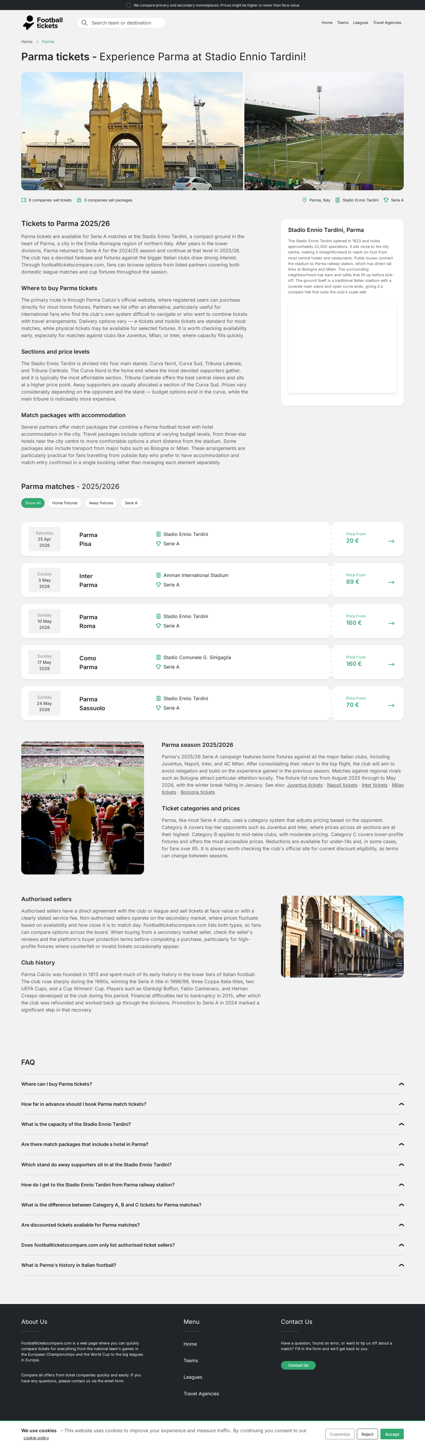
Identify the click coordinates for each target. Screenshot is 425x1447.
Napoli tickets (342, 785)
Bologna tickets (198, 792)
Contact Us (298, 1365)
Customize (340, 1434)
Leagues (360, 22)
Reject (368, 1434)
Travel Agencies (387, 22)
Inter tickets (375, 785)
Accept (392, 1434)
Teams (343, 22)
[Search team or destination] (126, 22)
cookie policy (36, 1437)
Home (327, 22)
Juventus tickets (305, 785)
